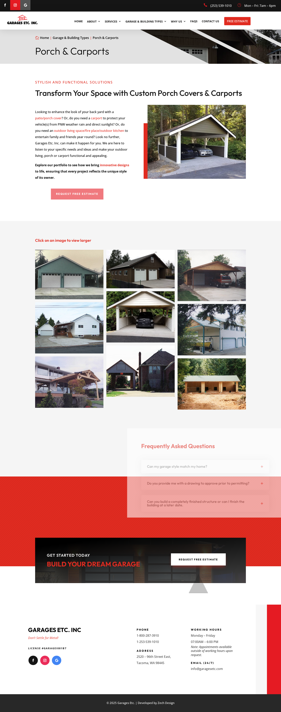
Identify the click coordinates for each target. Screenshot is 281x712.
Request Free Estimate (198, 559)
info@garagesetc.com (207, 669)
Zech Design (166, 703)
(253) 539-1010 (221, 6)
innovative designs (114, 165)
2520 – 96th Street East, (154, 656)
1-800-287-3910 (148, 635)
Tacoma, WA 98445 (150, 663)
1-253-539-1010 (148, 642)
